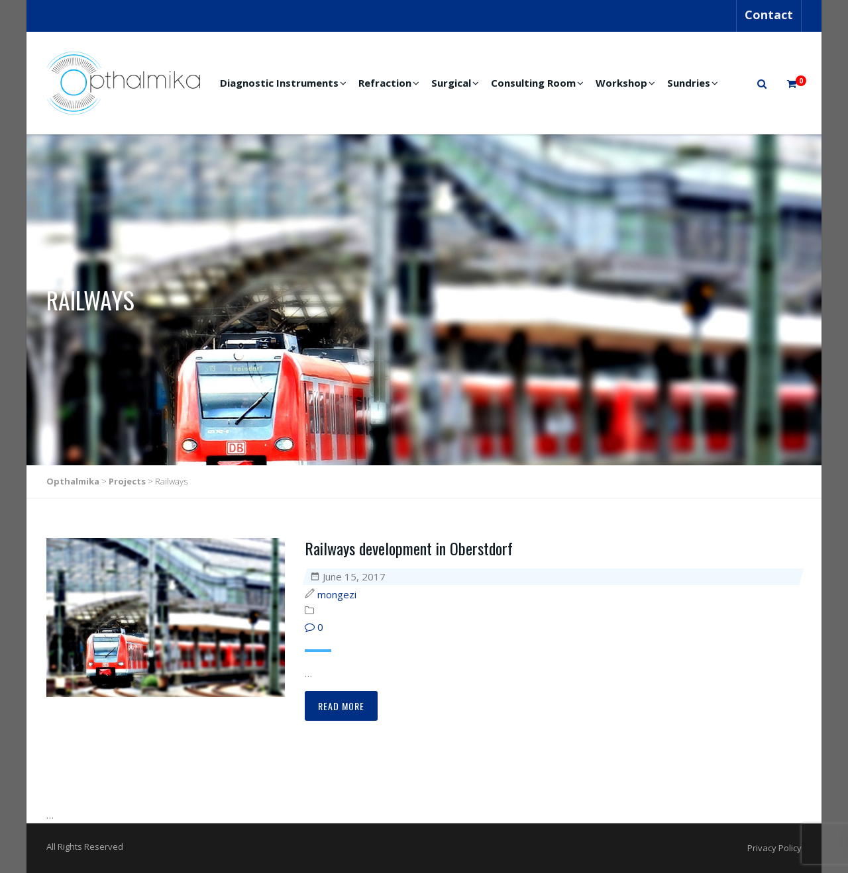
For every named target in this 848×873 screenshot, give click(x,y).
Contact (769, 15)
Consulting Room (533, 82)
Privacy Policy (774, 848)
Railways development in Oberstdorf (409, 548)
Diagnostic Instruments (279, 82)
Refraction (384, 82)
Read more (341, 706)
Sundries (688, 82)
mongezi (336, 594)
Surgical (451, 82)
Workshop (621, 82)
